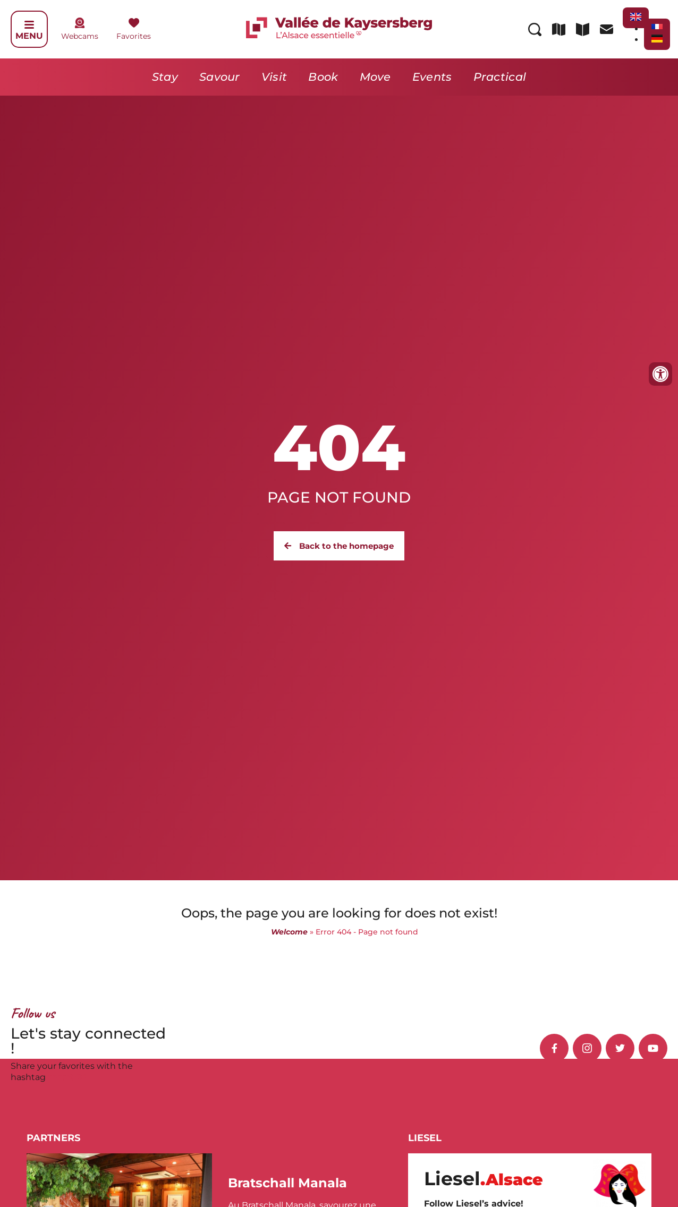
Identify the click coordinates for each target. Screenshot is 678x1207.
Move (375, 76)
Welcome (289, 932)
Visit (274, 76)
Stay (165, 76)
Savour (219, 76)
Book (323, 76)
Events (432, 76)
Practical (500, 76)
